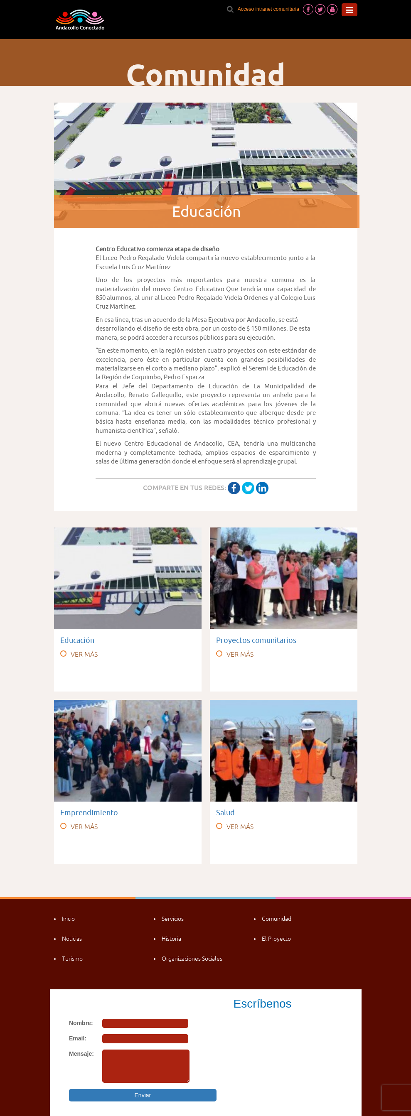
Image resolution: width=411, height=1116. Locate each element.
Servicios (173, 918)
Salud (225, 812)
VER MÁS (79, 654)
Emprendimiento (89, 812)
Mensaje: (81, 1053)
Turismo (72, 958)
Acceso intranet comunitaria (268, 9)
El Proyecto (276, 938)
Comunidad (276, 918)
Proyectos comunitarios (256, 640)
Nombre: (81, 1023)
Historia (171, 938)
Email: (77, 1038)
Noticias (72, 938)
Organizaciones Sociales (192, 958)
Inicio (68, 918)
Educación (77, 640)
